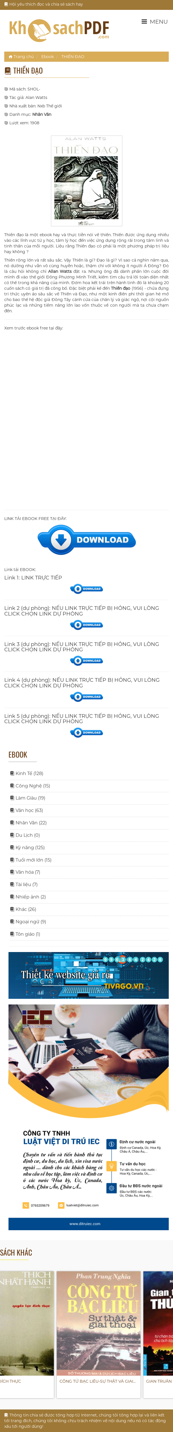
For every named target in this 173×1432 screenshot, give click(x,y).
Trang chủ (21, 56)
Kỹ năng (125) (27, 847)
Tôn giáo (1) (25, 934)
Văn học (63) (26, 810)
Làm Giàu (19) (27, 798)
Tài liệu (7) (24, 884)
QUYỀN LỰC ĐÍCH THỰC (28, 1381)
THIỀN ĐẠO (72, 56)
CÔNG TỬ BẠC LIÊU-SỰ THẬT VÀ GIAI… (129, 1381)
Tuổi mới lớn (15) (31, 860)
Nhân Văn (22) (28, 822)
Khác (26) (23, 909)
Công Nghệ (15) (30, 786)
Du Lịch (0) (25, 835)
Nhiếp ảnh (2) (28, 897)
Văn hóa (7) (25, 872)
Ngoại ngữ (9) (28, 921)
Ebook (47, 56)
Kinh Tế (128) (26, 773)
